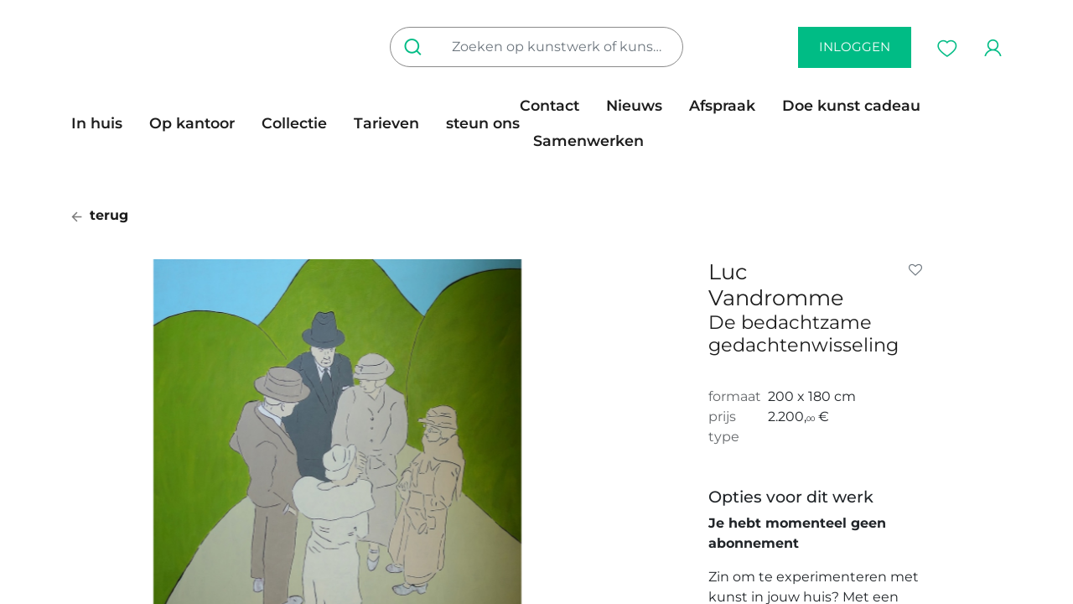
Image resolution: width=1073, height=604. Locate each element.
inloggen (854, 47)
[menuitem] (103, 123)
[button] (919, 270)
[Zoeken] (416, 47)
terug (99, 215)
